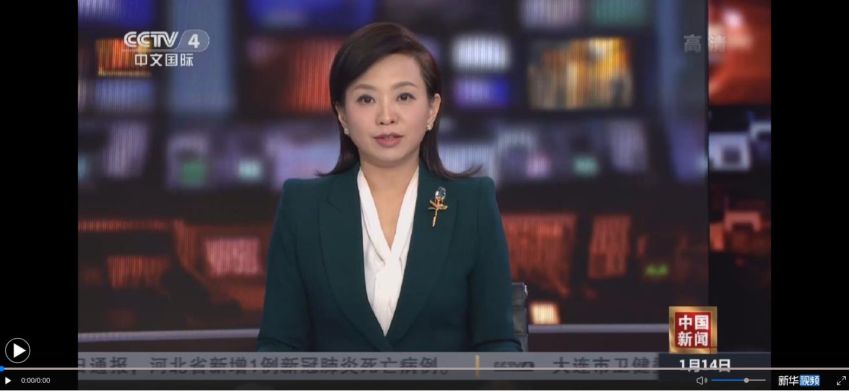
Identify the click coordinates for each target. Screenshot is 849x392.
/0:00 (42, 380)
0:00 (28, 380)
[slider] (746, 380)
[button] (17, 350)
